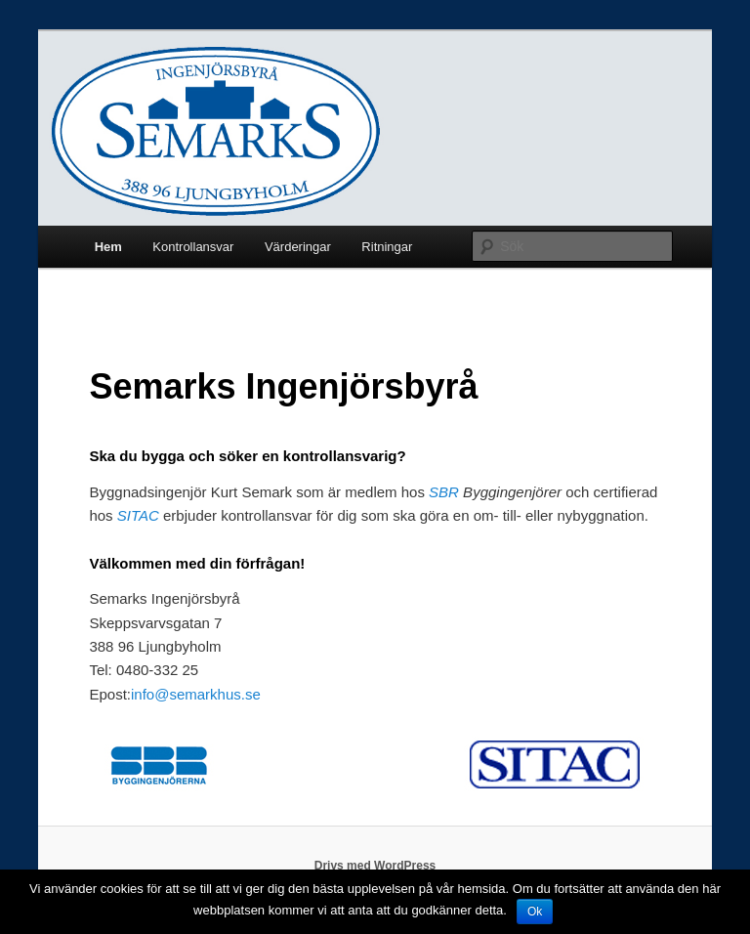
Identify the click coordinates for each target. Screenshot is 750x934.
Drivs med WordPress (375, 865)
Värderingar (298, 246)
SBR (444, 492)
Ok (534, 911)
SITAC (138, 515)
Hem (108, 246)
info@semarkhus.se (196, 694)
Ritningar (386, 246)
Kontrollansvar (192, 246)
